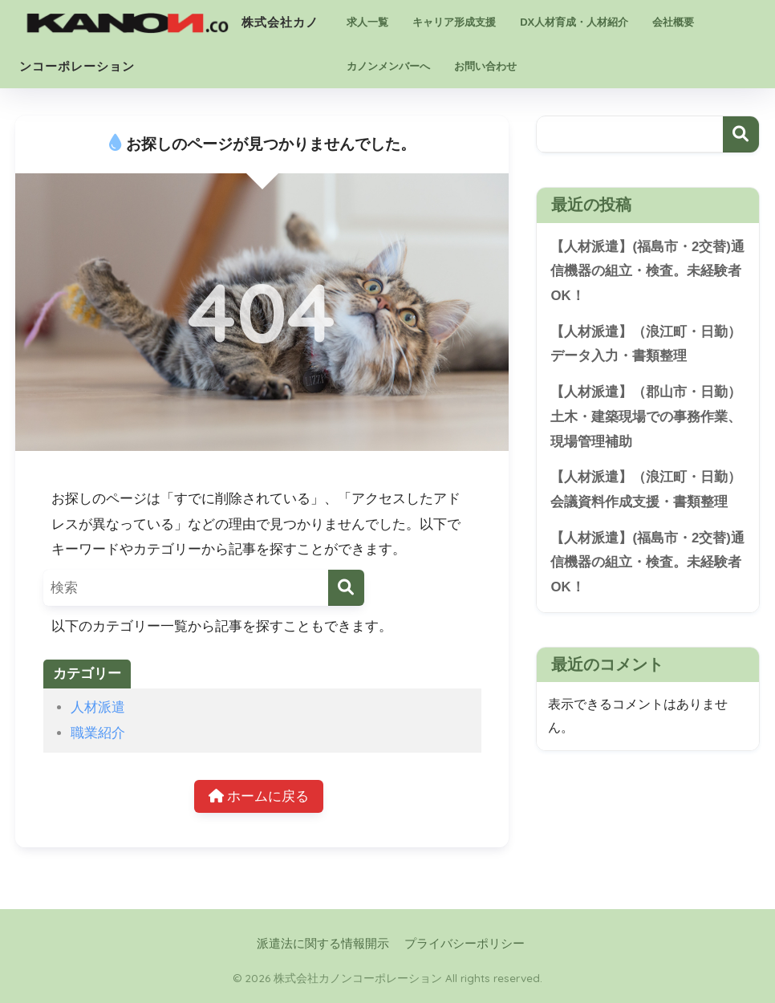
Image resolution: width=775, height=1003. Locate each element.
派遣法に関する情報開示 (323, 943)
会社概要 (673, 22)
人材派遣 (98, 707)
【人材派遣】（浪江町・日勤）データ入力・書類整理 (645, 344)
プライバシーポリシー (464, 943)
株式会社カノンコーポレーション (169, 19)
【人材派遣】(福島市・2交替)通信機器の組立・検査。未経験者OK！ (647, 271)
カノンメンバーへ (388, 66)
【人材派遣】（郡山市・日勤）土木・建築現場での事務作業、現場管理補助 (645, 416)
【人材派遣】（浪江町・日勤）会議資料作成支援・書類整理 (645, 489)
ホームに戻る (259, 796)
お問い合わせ (485, 66)
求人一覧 (367, 22)
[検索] (346, 588)
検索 (741, 134)
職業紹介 (98, 733)
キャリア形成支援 (454, 22)
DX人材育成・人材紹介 (574, 22)
